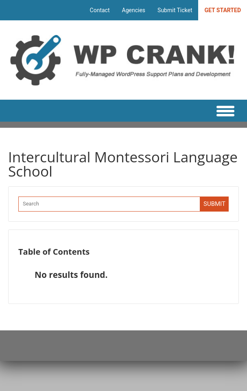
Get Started (222, 10)
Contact (100, 10)
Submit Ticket (174, 10)
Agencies (134, 10)
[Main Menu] (221, 111)
